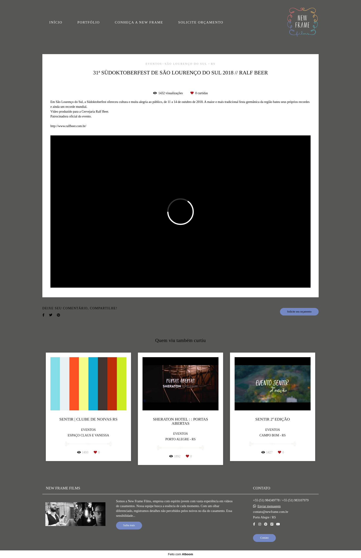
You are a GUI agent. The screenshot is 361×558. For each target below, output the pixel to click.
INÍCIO (55, 22)
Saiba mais (129, 525)
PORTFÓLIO (88, 22)
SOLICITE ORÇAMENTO (200, 22)
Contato (264, 537)
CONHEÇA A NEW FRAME (139, 22)
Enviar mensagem (269, 506)
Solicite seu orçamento (299, 311)
